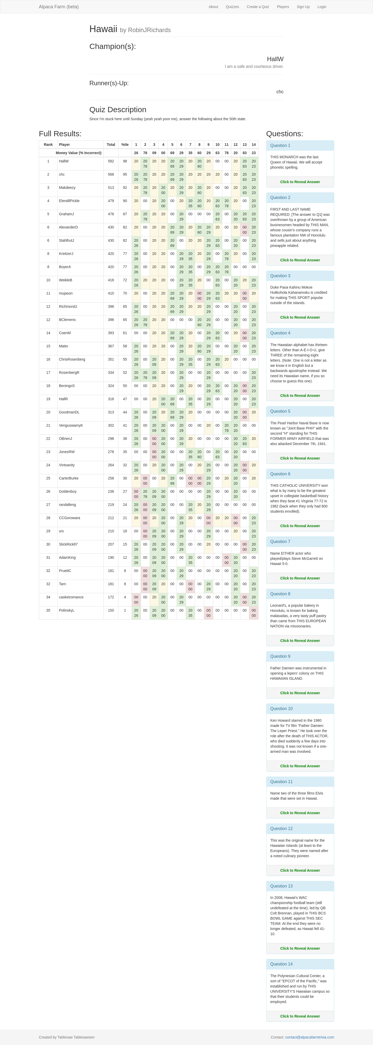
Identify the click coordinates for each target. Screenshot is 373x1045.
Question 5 (280, 411)
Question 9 (280, 656)
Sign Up (303, 7)
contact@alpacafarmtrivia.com (309, 1037)
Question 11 (281, 781)
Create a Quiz (258, 7)
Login (322, 7)
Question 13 (281, 886)
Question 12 (281, 828)
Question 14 (281, 964)
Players (283, 7)
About (213, 7)
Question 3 (280, 276)
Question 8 (280, 594)
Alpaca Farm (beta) (59, 6)
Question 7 (280, 541)
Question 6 (280, 474)
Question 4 (280, 333)
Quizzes (232, 7)
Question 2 (280, 197)
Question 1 (280, 145)
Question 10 (281, 708)
